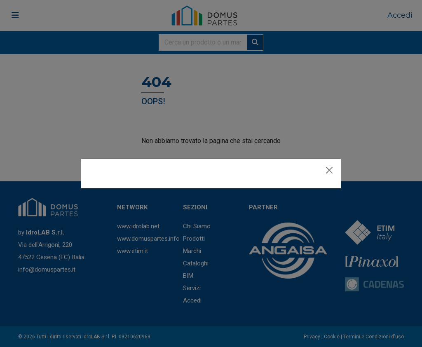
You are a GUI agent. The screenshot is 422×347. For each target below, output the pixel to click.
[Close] (329, 170)
